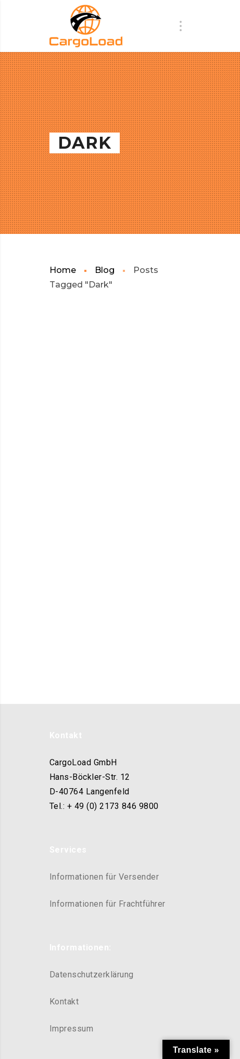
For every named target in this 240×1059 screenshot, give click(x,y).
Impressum (71, 1029)
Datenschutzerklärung (91, 974)
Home (62, 270)
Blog (105, 270)
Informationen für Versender (104, 877)
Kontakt (64, 1001)
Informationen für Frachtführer (107, 904)
